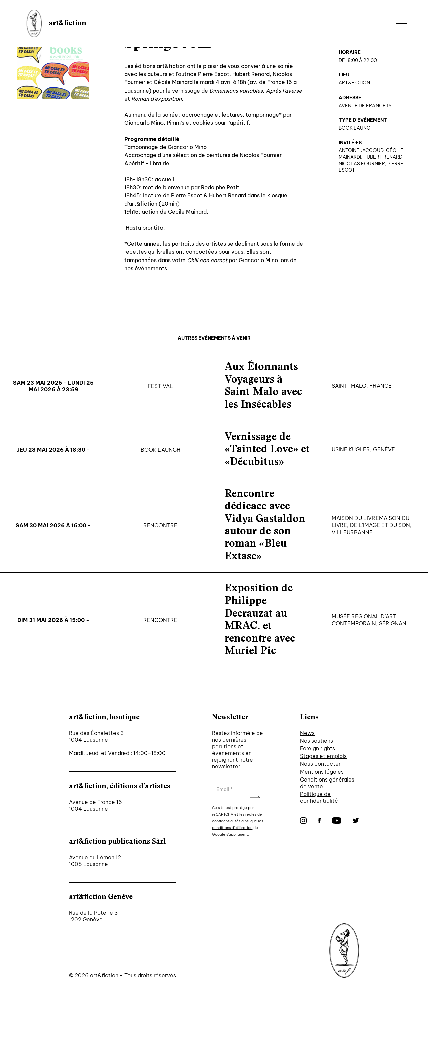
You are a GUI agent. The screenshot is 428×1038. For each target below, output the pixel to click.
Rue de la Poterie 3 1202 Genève (93, 916)
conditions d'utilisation (232, 827)
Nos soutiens (316, 740)
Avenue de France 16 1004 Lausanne (95, 805)
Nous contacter (320, 763)
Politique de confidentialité (319, 797)
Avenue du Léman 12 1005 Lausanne (95, 860)
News (307, 733)
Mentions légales (322, 771)
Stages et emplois (323, 756)
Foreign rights (317, 748)
